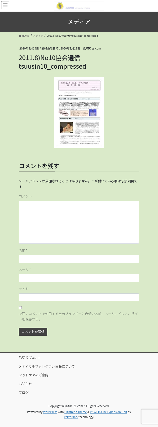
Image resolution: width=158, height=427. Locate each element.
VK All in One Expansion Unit (108, 412)
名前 (23, 250)
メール (25, 269)
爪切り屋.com (29, 357)
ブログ (24, 392)
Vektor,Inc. (71, 417)
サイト (24, 288)
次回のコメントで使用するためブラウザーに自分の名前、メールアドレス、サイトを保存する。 (78, 316)
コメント (25, 196)
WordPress (50, 412)
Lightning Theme (75, 412)
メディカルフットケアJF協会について (47, 366)
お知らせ (25, 383)
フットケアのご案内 (33, 375)
